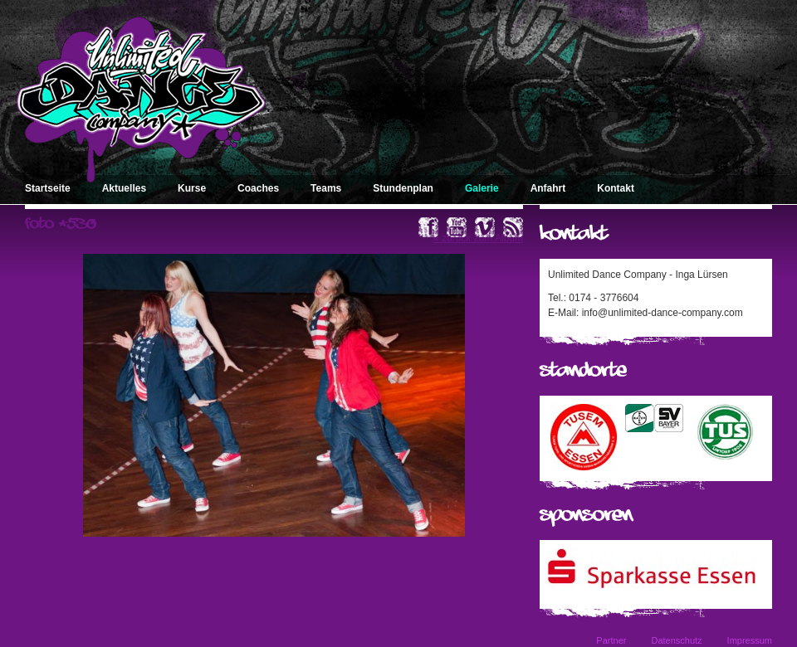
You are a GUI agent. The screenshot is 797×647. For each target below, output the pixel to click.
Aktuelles (124, 188)
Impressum (749, 640)
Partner (611, 640)
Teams (325, 188)
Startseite (48, 188)
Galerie (482, 188)
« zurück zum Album (478, 238)
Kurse (192, 188)
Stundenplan (403, 188)
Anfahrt (548, 188)
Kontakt (615, 188)
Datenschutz (676, 640)
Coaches (258, 188)
